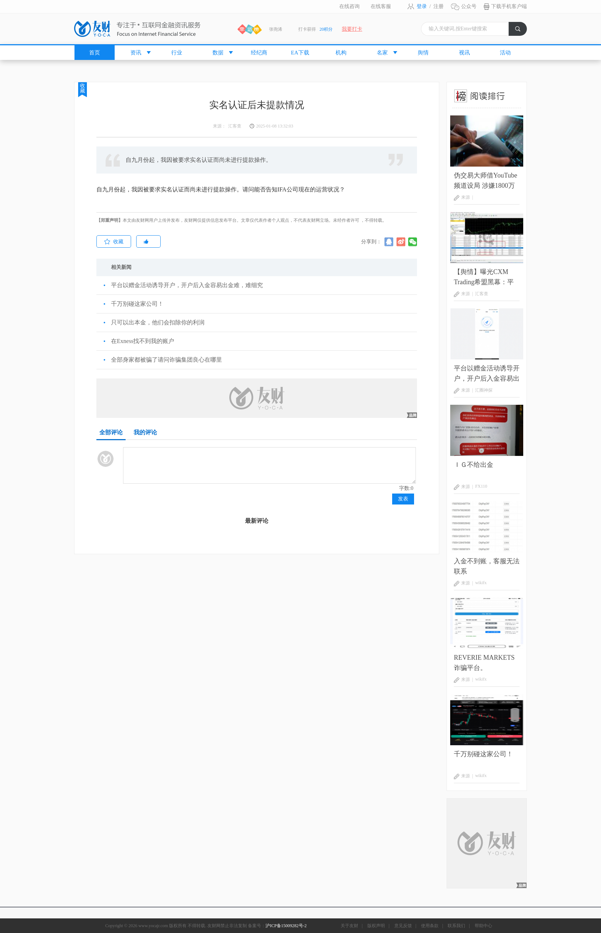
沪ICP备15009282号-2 (286, 925)
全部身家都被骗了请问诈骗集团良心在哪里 (166, 360)
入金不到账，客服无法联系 (487, 566)
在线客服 (381, 6)
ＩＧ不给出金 (473, 464)
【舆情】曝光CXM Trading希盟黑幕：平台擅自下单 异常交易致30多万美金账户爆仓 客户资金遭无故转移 (487, 277)
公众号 (468, 6)
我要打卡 (352, 29)
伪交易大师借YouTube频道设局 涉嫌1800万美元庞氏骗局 (485, 181)
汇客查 (481, 293)
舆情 (423, 53)
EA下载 (300, 53)
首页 (94, 53)
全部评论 (111, 432)
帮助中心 (483, 925)
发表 (403, 499)
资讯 (135, 53)
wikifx (480, 582)
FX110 (481, 486)
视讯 (464, 53)
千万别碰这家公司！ (137, 304)
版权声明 (376, 925)
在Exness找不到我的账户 (142, 341)
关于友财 (349, 925)
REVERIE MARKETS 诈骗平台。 (484, 662)
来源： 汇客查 (227, 126)
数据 (218, 53)
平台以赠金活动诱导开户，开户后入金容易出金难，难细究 (187, 285)
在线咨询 (349, 6)
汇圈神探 (484, 390)
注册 (438, 6)
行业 (176, 53)
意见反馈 (403, 925)
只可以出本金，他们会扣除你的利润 (157, 322)
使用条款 (430, 925)
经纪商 (259, 53)
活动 (505, 53)
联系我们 (456, 925)
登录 (422, 6)
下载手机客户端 (509, 6)
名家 (382, 53)
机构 (341, 53)
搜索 (521, 31)
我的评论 (145, 432)
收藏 (82, 88)
